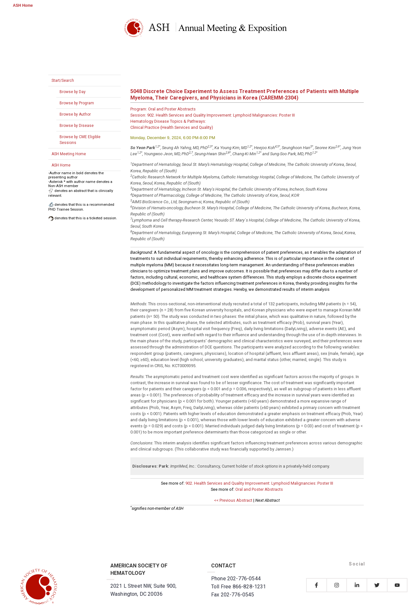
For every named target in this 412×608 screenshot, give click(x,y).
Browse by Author (75, 114)
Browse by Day (73, 92)
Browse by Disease (77, 125)
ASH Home (23, 5)
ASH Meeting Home (69, 154)
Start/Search (63, 80)
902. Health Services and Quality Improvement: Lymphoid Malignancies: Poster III (259, 483)
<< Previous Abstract (233, 500)
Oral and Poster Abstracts (259, 489)
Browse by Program (77, 103)
